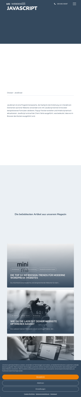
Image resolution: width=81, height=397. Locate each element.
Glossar (10, 93)
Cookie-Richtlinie (29, 394)
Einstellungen (40, 389)
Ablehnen (40, 383)
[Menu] (74, 4)
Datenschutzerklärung (42, 394)
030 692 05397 (62, 4)
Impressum (53, 394)
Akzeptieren (40, 377)
